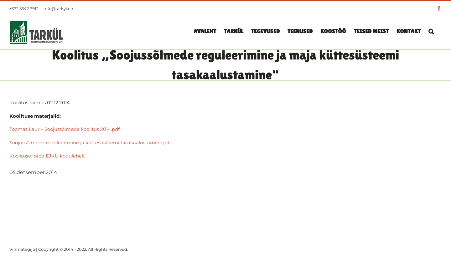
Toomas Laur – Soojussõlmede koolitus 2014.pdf (64, 129)
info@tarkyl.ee (58, 8)
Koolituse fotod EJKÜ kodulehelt (47, 156)
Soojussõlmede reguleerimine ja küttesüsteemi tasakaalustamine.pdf (90, 143)
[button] (431, 31)
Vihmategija (22, 249)
